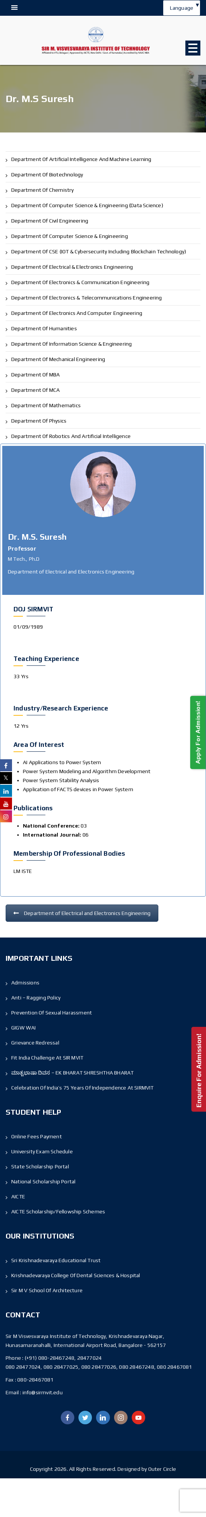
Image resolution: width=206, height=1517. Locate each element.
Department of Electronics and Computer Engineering (76, 313)
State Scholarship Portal (40, 1166)
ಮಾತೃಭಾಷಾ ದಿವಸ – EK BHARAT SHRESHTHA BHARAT (72, 1073)
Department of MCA (35, 390)
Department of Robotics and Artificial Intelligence (71, 436)
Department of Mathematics (46, 405)
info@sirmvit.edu (41, 1392)
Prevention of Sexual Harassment (51, 1013)
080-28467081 (35, 1380)
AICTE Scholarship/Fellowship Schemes (58, 1211)
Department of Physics (38, 421)
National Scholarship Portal (43, 1181)
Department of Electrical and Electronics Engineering (82, 913)
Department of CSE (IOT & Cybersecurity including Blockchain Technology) (98, 251)
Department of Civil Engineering (49, 221)
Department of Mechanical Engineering (58, 359)
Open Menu (192, 48)
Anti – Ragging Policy (35, 998)
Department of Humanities (44, 328)
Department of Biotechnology (47, 175)
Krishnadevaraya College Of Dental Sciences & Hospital (75, 1275)
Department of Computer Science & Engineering (69, 236)
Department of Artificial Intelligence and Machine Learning (81, 159)
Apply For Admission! (197, 732)
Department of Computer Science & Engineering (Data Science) (87, 205)
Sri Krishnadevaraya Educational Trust (56, 1260)
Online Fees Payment (36, 1136)
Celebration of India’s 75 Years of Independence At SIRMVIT (82, 1088)
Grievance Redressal (35, 1043)
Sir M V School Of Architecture (47, 1290)
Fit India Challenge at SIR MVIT (47, 1058)
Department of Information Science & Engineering (71, 344)
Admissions (25, 983)
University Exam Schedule (42, 1151)
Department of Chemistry (42, 190)
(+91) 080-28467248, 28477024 (63, 1358)
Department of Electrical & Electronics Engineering (72, 267)
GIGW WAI (23, 1028)
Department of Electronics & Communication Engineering (80, 282)
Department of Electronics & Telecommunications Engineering (86, 298)
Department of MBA (35, 375)
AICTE (18, 1196)
